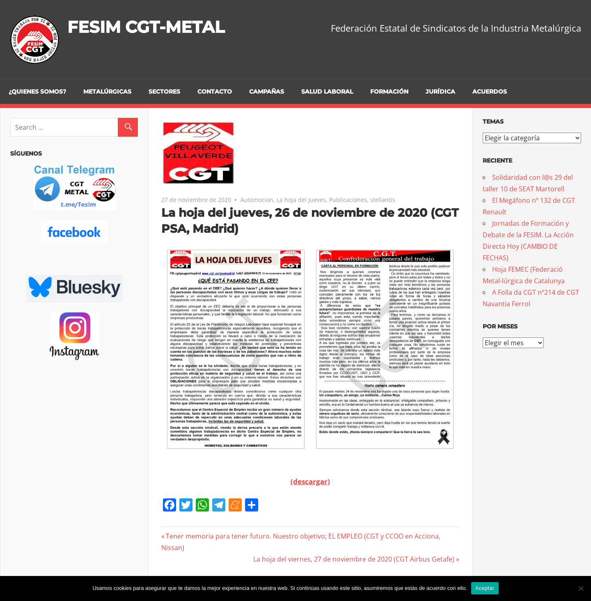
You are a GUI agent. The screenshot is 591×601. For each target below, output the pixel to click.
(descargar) (310, 481)
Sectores (164, 91)
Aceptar (485, 588)
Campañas (266, 91)
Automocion (257, 200)
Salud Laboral (327, 91)
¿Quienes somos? (37, 91)
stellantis (382, 200)
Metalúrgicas (107, 91)
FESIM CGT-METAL (145, 27)
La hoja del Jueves (301, 200)
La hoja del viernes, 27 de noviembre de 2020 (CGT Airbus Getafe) (353, 559)
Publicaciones (348, 200)
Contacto (214, 91)
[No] (581, 588)
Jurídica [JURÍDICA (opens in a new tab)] (440, 91)
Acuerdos (489, 91)
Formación (389, 91)
